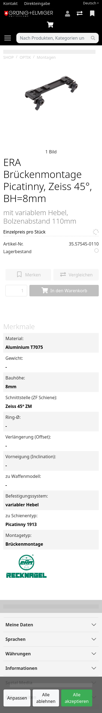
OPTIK (25, 57)
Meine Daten (19, 625)
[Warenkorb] (51, 25)
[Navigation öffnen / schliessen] (9, 38)
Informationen (21, 668)
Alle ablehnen (45, 698)
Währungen (18, 654)
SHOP (8, 57)
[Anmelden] (67, 13)
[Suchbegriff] (52, 38)
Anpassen (17, 698)
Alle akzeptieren (77, 698)
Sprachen (15, 639)
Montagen (46, 57)
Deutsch (89, 3)
